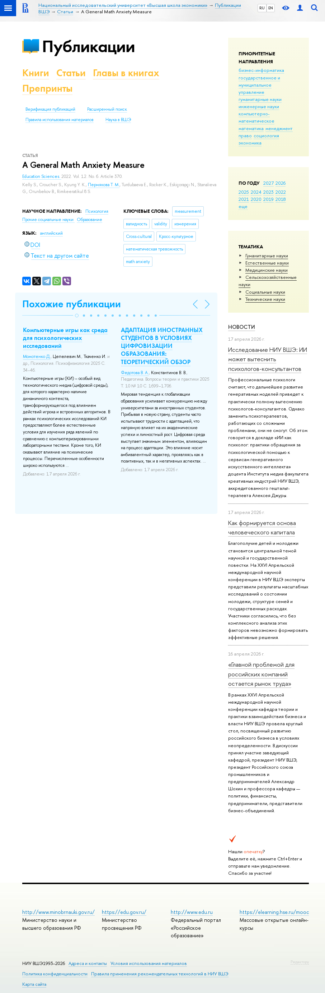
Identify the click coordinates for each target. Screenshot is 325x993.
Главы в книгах (126, 72)
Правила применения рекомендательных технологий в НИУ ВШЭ (160, 974)
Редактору (300, 961)
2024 (256, 192)
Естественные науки (267, 262)
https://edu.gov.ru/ (124, 912)
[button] (76, 315)
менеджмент (279, 128)
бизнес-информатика (261, 70)
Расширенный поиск (107, 109)
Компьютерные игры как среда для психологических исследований (65, 338)
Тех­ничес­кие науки (265, 299)
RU (262, 7)
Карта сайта (34, 984)
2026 (280, 183)
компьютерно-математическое (256, 117)
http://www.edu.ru (192, 912)
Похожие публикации (71, 304)
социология (266, 135)
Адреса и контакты (88, 963)
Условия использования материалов (148, 963)
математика (251, 128)
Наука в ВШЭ (118, 120)
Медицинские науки (266, 270)
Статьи (71, 72)
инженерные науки (259, 106)
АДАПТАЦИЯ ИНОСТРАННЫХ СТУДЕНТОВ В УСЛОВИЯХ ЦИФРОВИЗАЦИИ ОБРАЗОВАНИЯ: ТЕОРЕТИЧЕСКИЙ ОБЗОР (162, 346)
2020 (256, 199)
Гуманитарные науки (266, 255)
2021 (244, 199)
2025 (244, 192)
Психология (96, 211)
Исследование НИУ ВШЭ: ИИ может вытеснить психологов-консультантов (267, 359)
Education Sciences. (41, 176)
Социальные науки (265, 292)
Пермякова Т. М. (103, 185)
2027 (268, 183)
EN (270, 7)
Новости (241, 327)
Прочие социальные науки (48, 219)
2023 (268, 192)
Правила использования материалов (59, 120)
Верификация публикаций (50, 109)
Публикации (88, 46)
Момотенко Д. (37, 356)
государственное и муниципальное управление (259, 84)
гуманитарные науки (260, 99)
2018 (280, 199)
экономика (250, 142)
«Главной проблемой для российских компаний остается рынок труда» (261, 674)
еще (243, 206)
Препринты (47, 88)
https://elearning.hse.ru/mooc (274, 912)
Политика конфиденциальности (55, 974)
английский (51, 233)
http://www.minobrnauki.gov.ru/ (58, 912)
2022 (280, 192)
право (245, 135)
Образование (89, 219)
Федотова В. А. (135, 373)
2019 (268, 199)
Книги (35, 72)
